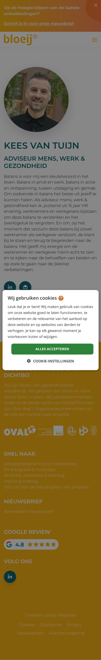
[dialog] (51, 330)
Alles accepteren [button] (52, 349)
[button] (50, 361)
